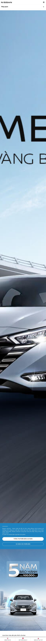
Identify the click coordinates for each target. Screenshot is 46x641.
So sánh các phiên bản (23, 544)
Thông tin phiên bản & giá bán (23, 539)
